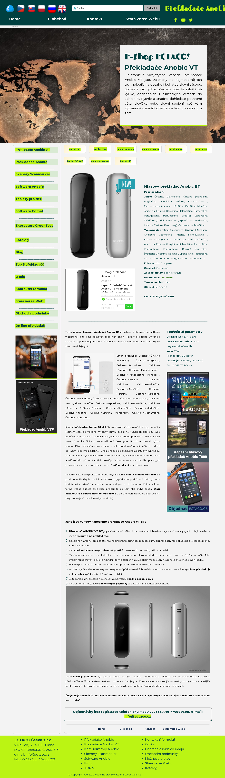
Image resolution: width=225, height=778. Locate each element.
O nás (20, 277)
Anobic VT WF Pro (100, 161)
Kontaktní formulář (31, 289)
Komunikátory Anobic (101, 749)
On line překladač (30, 326)
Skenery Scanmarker (32, 174)
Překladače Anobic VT (32, 149)
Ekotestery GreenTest (34, 226)
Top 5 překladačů (29, 264)
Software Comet (29, 211)
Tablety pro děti (28, 199)
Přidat (129, 306)
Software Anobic (29, 187)
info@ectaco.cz (137, 716)
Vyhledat (152, 8)
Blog (19, 252)
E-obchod (57, 19)
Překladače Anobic (99, 739)
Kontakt (94, 19)
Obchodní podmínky (32, 313)
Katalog (22, 240)
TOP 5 (89, 768)
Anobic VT (75, 149)
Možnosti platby (157, 759)
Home (15, 19)
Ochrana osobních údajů (164, 749)
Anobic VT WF (75, 161)
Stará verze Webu (143, 19)
